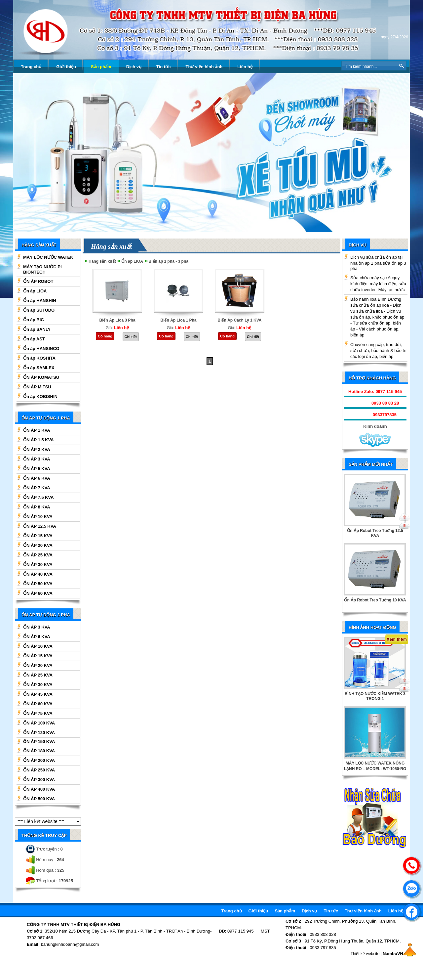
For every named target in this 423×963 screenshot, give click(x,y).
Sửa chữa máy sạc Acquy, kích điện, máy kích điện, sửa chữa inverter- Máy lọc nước (378, 283)
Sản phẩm (101, 66)
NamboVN (393, 953)
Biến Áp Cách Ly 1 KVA (239, 320)
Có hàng (105, 336)
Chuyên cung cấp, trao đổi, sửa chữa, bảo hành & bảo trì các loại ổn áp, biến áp (378, 350)
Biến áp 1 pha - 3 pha (168, 261)
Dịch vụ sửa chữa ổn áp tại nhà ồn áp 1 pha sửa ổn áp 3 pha (378, 263)
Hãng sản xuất (102, 261)
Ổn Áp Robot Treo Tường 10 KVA (375, 600)
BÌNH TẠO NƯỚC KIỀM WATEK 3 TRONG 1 (375, 696)
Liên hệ (244, 66)
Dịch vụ (133, 66)
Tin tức (163, 66)
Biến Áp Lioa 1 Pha (178, 320)
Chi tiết (131, 337)
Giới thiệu (66, 66)
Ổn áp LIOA (132, 261)
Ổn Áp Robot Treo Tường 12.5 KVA (375, 533)
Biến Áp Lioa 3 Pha (117, 320)
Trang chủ (31, 66)
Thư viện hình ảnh (203, 66)
